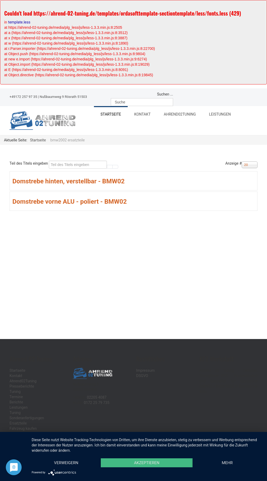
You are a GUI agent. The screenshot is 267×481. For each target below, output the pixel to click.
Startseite (111, 114)
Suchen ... (165, 94)
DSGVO (142, 376)
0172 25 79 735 (96, 403)
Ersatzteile (18, 423)
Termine (16, 397)
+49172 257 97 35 (23, 97)
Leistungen (222, 115)
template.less (19, 22)
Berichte (16, 402)
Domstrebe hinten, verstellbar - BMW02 (68, 181)
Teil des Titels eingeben (29, 163)
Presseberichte (21, 386)
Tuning (15, 391)
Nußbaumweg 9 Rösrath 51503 (63, 97)
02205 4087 (96, 397)
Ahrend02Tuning (182, 115)
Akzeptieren (146, 462)
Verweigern (66, 462)
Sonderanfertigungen (26, 418)
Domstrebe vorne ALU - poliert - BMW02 (69, 201)
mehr (227, 462)
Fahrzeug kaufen (23, 428)
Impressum (145, 370)
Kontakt (142, 114)
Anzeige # (233, 163)
